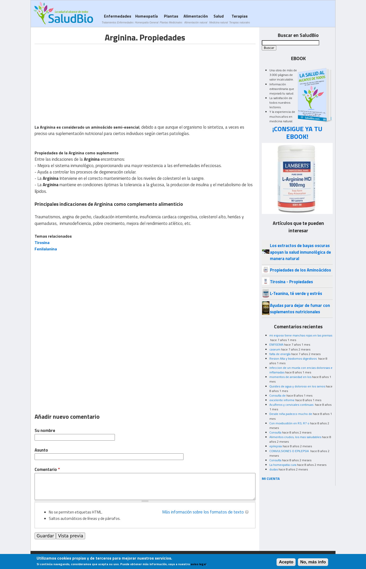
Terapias (239, 18)
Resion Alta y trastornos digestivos (293, 358)
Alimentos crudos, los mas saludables (295, 437)
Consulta (275, 432)
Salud (218, 18)
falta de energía (280, 353)
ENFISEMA (276, 344)
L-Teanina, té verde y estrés (296, 293)
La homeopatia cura (282, 464)
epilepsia (275, 446)
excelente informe (282, 400)
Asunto (41, 450)
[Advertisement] (77, 79)
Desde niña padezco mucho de (290, 413)
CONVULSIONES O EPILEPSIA (289, 451)
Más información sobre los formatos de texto (203, 512)
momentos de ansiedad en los (290, 376)
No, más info (313, 562)
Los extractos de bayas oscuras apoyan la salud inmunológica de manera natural (300, 252)
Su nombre (45, 430)
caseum (274, 349)
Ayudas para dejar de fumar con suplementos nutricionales (300, 308)
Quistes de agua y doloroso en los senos (297, 386)
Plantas (171, 18)
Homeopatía (146, 18)
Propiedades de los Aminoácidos (300, 270)
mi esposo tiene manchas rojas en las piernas (300, 335)
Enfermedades (117, 18)
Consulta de (277, 395)
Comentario (47, 469)
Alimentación (196, 18)
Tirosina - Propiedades (291, 281)
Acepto (286, 562)
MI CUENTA (271, 478)
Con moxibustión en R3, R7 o (289, 423)
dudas (273, 469)
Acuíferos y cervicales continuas (291, 404)
